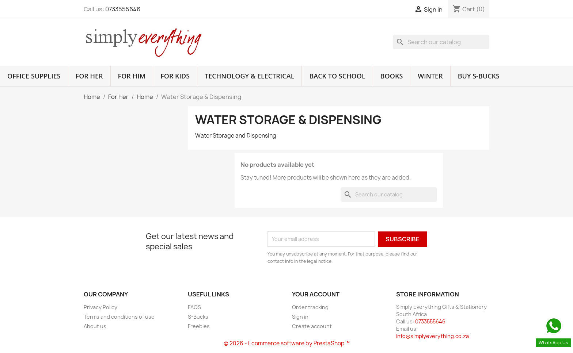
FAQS (194, 307)
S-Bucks (198, 316)
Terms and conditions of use (119, 316)
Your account (315, 294)
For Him (132, 76)
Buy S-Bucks (479, 76)
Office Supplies (34, 76)
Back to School (337, 76)
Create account (312, 326)
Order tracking (310, 307)
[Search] (441, 42)
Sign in (300, 316)
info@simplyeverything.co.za (432, 336)
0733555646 (122, 9)
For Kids (175, 76)
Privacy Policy (100, 307)
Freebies (199, 326)
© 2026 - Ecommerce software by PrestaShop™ (287, 343)
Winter (430, 76)
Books (391, 76)
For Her (89, 76)
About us (95, 326)
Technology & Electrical (249, 76)
